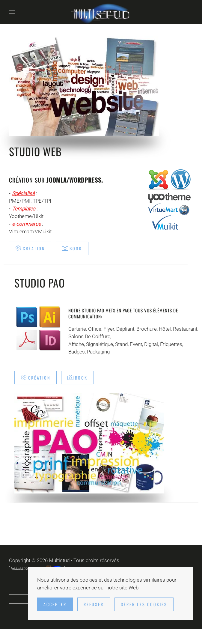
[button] (12, 12)
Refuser (94, 604)
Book (72, 248)
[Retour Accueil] (101, 12)
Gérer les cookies (144, 604)
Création (30, 248)
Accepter (55, 604)
